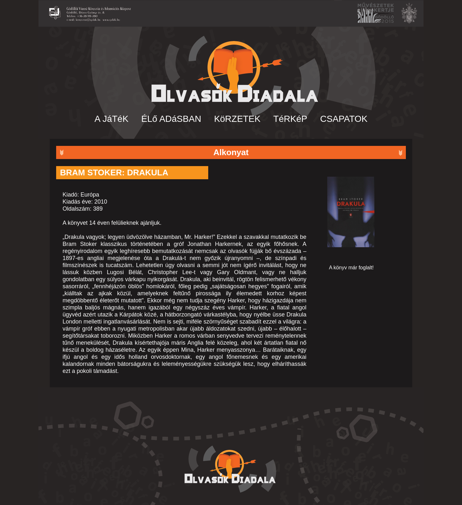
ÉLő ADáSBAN (171, 119)
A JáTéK (112, 119)
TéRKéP (290, 119)
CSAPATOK (344, 119)
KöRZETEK (237, 119)
